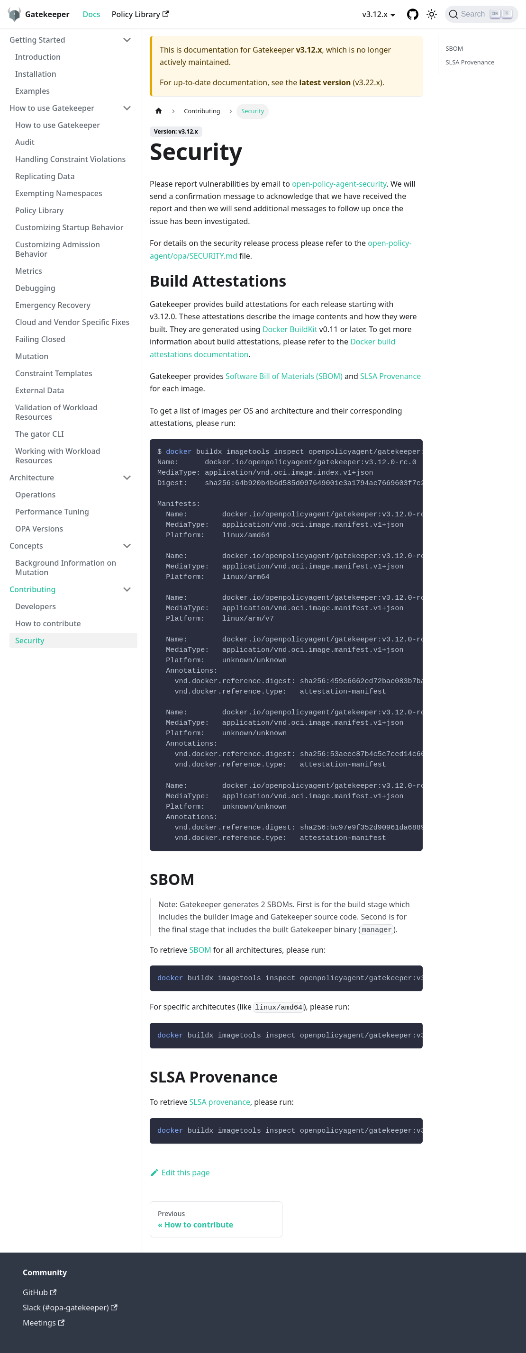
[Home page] (159, 111)
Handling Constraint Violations (70, 159)
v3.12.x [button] (375, 14)
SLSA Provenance (390, 376)
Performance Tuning (52, 511)
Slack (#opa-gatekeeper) (70, 1307)
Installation (35, 74)
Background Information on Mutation (65, 567)
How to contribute (48, 623)
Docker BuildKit (290, 329)
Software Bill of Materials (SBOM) (284, 376)
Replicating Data (45, 176)
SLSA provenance (219, 1102)
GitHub (39, 1292)
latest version (325, 82)
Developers (35, 606)
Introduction (38, 57)
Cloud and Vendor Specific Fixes (72, 322)
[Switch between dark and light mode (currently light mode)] (431, 14)
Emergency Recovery (53, 305)
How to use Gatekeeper (51, 108)
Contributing (32, 589)
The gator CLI (39, 434)
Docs (91, 14)
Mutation (31, 356)
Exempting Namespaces (58, 193)
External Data (39, 390)
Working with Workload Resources (57, 456)
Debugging (35, 288)
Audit (25, 142)
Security (30, 640)
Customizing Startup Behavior (69, 227)
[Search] (481, 14)
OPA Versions (39, 528)
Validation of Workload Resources (56, 412)
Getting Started (37, 40)
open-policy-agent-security (339, 184)
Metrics (28, 271)
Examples (32, 91)
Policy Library (140, 14)
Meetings (43, 1322)
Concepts (26, 546)
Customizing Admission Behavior (57, 249)
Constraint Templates (53, 373)
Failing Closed (40, 339)
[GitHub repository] (412, 14)
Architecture (31, 477)
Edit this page (180, 1172)
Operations (35, 494)
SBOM (200, 950)
